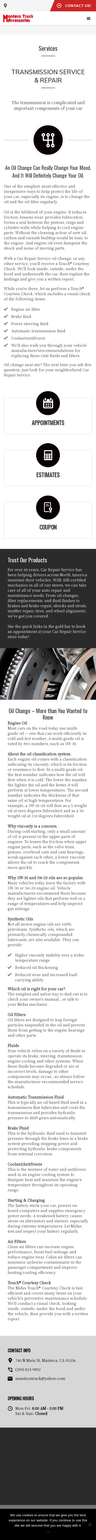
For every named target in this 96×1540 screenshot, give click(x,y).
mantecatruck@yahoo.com (40, 1378)
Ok (48, 1532)
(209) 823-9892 (28, 1369)
